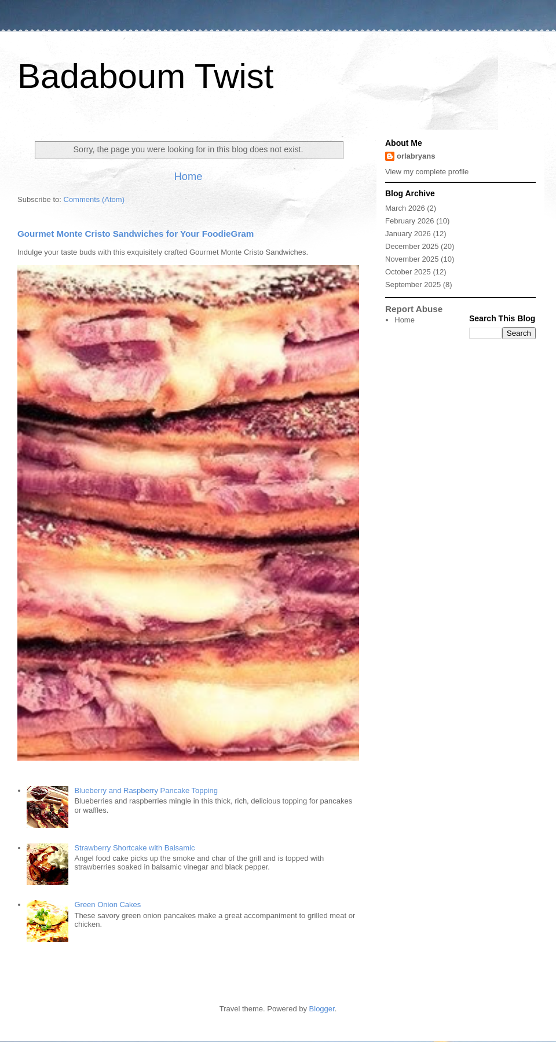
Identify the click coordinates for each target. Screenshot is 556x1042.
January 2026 (408, 233)
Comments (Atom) (94, 199)
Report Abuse (413, 309)
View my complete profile (427, 171)
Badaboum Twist (145, 76)
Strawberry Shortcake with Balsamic (134, 847)
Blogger (322, 1008)
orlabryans (416, 156)
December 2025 (412, 246)
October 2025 (408, 271)
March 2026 (405, 208)
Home (188, 176)
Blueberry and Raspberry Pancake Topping (146, 790)
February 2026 (409, 221)
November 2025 (412, 259)
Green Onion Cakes (107, 904)
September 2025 (413, 284)
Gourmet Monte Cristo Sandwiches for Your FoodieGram (135, 234)
